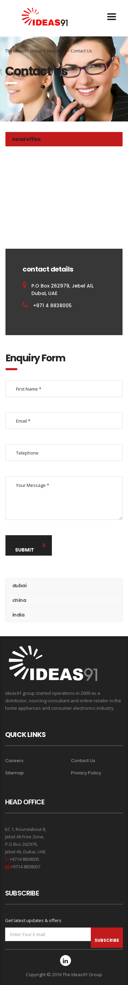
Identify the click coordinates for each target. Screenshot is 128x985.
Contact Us (83, 761)
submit (30, 548)
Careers (14, 761)
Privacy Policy (86, 773)
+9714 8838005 (24, 859)
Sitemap (14, 773)
